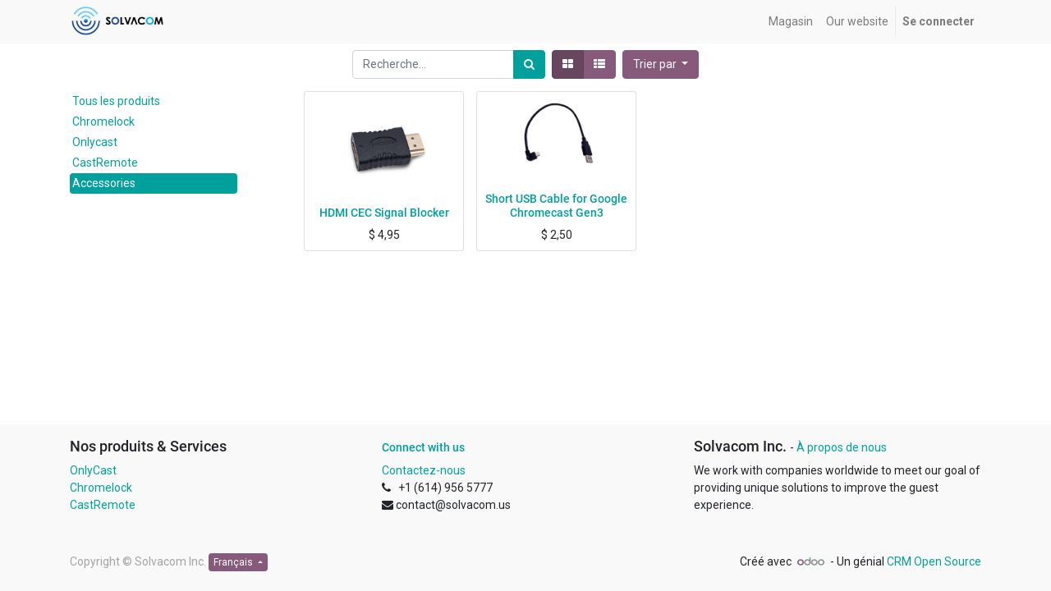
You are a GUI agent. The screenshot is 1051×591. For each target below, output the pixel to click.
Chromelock (103, 121)
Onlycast (94, 142)
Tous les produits (116, 101)
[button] (661, 64)
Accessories (103, 183)
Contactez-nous (424, 470)
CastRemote (105, 162)
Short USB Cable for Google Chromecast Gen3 (556, 205)
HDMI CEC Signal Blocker (384, 212)
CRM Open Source (934, 561)
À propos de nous (841, 447)
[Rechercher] (529, 64)
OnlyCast (93, 470)
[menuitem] (790, 22)
